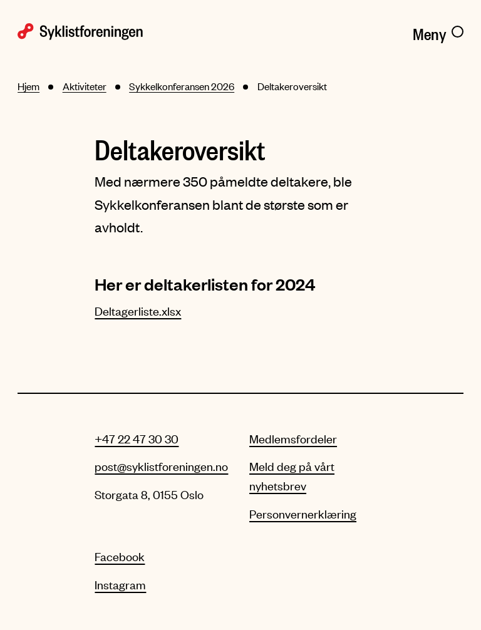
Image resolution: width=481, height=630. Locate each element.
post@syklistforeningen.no (161, 466)
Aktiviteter (84, 86)
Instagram (120, 584)
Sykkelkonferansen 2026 (181, 86)
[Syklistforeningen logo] (125, 31)
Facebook (120, 556)
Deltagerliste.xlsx (138, 311)
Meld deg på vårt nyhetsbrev (291, 475)
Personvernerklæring (302, 514)
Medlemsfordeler (293, 439)
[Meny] (438, 32)
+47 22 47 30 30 (136, 439)
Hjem (28, 86)
